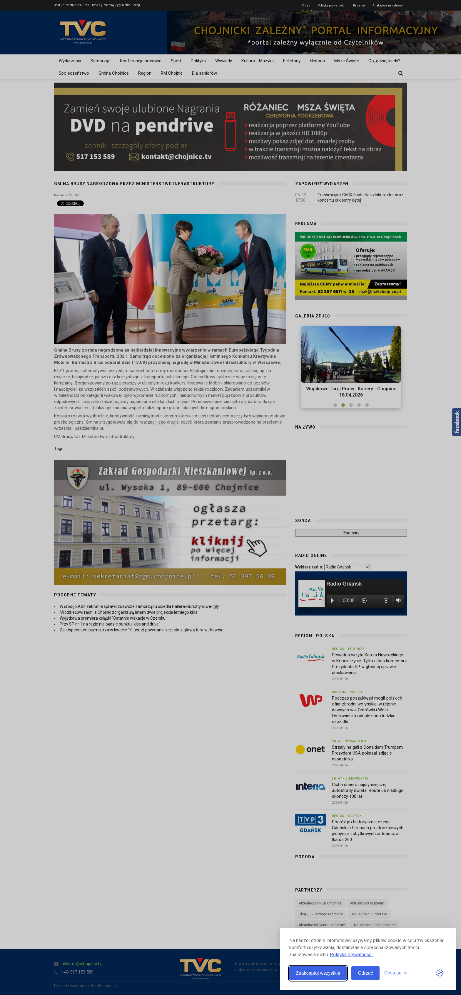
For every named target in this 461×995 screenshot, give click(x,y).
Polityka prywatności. (351, 954)
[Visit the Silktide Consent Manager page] (440, 973)
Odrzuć (365, 973)
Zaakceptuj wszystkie (318, 973)
